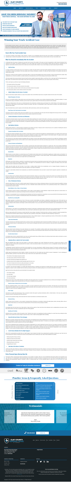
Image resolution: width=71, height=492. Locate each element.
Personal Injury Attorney (15, 354)
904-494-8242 (62, 4)
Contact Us (47, 365)
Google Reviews (40, 449)
